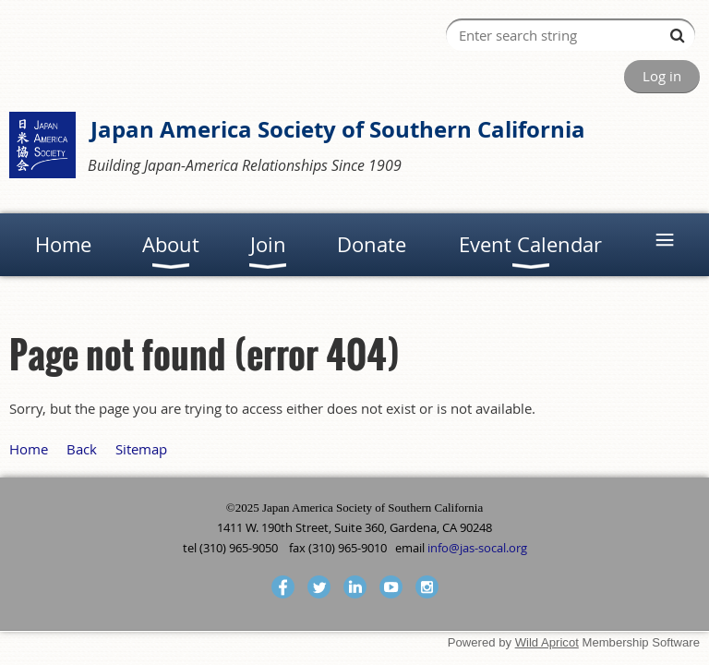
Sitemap (141, 449)
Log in (662, 75)
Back (81, 449)
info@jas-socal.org (477, 547)
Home (28, 449)
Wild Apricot (547, 642)
